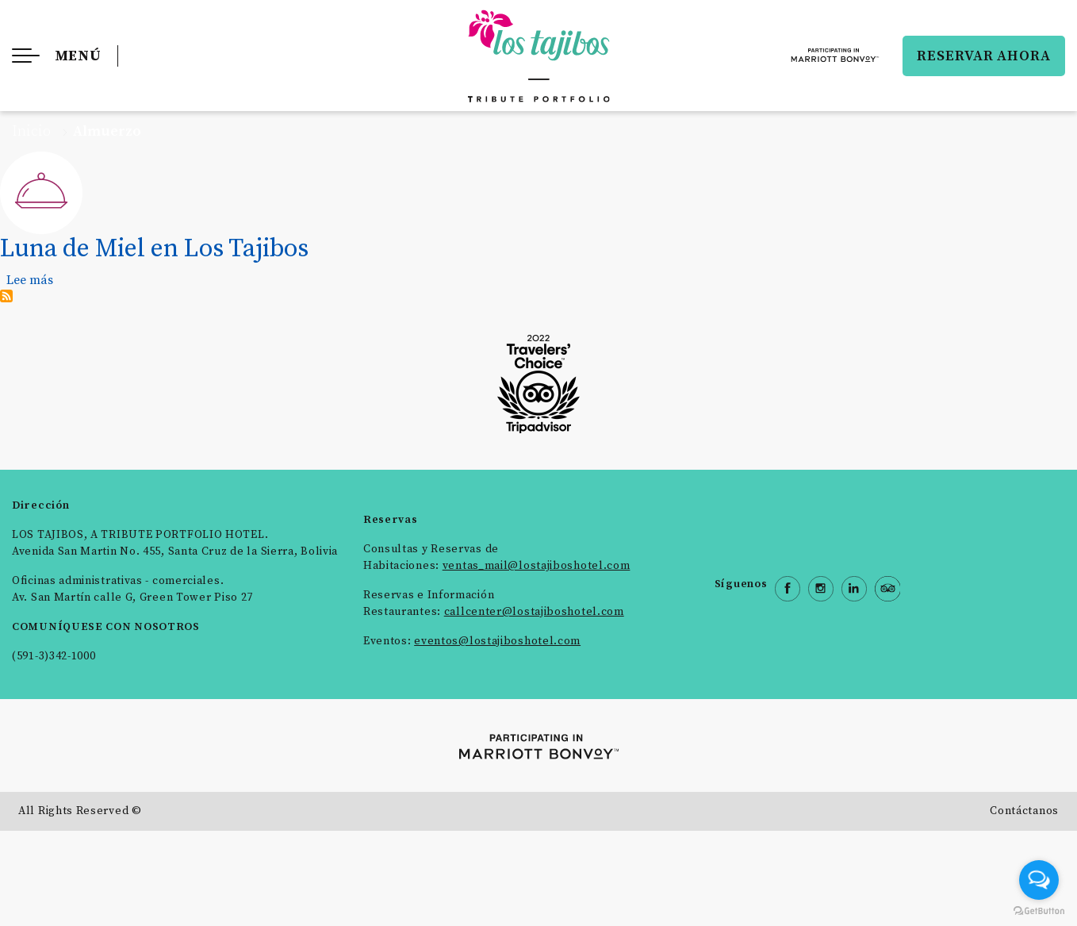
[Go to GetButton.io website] (1039, 910)
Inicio (31, 131)
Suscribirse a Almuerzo (6, 296)
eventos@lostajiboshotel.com (497, 641)
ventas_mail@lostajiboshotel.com (536, 566)
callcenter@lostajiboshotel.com (534, 612)
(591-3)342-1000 (54, 656)
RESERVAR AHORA (984, 56)
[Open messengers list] (1039, 880)
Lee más (29, 280)
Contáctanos (1024, 811)
